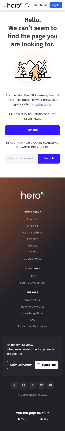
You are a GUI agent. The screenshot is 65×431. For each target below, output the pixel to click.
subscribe (46, 364)
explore (32, 130)
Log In (55, 5)
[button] (5, 5)
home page (43, 104)
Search (49, 158)
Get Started (40, 5)
